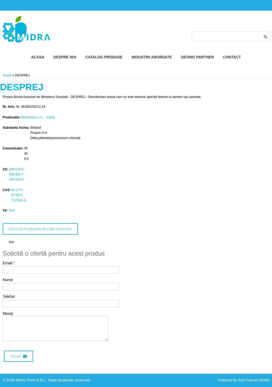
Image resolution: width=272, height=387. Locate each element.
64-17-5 (16, 190)
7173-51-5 (18, 200)
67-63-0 (16, 195)
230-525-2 (16, 179)
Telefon (9, 296)
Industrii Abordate (151, 57)
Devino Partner (197, 57)
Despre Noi (64, 57)
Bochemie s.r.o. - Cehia (38, 117)
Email (9, 263)
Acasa (37, 57)
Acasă (7, 75)
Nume (8, 280)
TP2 (12, 211)
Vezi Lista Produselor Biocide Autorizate (40, 228)
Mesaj (8, 313)
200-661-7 (16, 174)
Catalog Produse (103, 57)
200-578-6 (16, 169)
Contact (232, 57)
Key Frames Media (253, 380)
